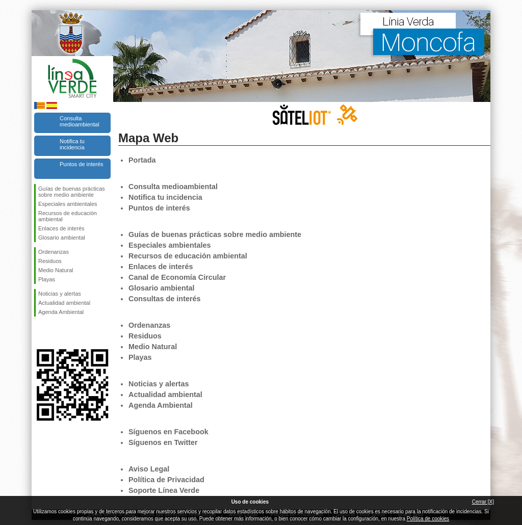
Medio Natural (55, 270)
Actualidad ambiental (64, 303)
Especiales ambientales (67, 204)
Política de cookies (428, 518)
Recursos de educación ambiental (67, 216)
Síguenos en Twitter (57, 333)
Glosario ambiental (61, 237)
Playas (46, 279)
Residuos (50, 261)
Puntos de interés (81, 164)
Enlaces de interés (61, 228)
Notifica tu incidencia (72, 144)
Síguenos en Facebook (40, 333)
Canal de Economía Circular (177, 277)
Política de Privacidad (166, 480)
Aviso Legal (148, 469)
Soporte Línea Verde (163, 490)
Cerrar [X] (483, 502)
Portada (142, 160)
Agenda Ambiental (61, 312)
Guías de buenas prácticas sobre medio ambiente (71, 192)
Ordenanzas (53, 252)
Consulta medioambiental (79, 121)
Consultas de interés (164, 299)
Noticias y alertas (59, 294)
